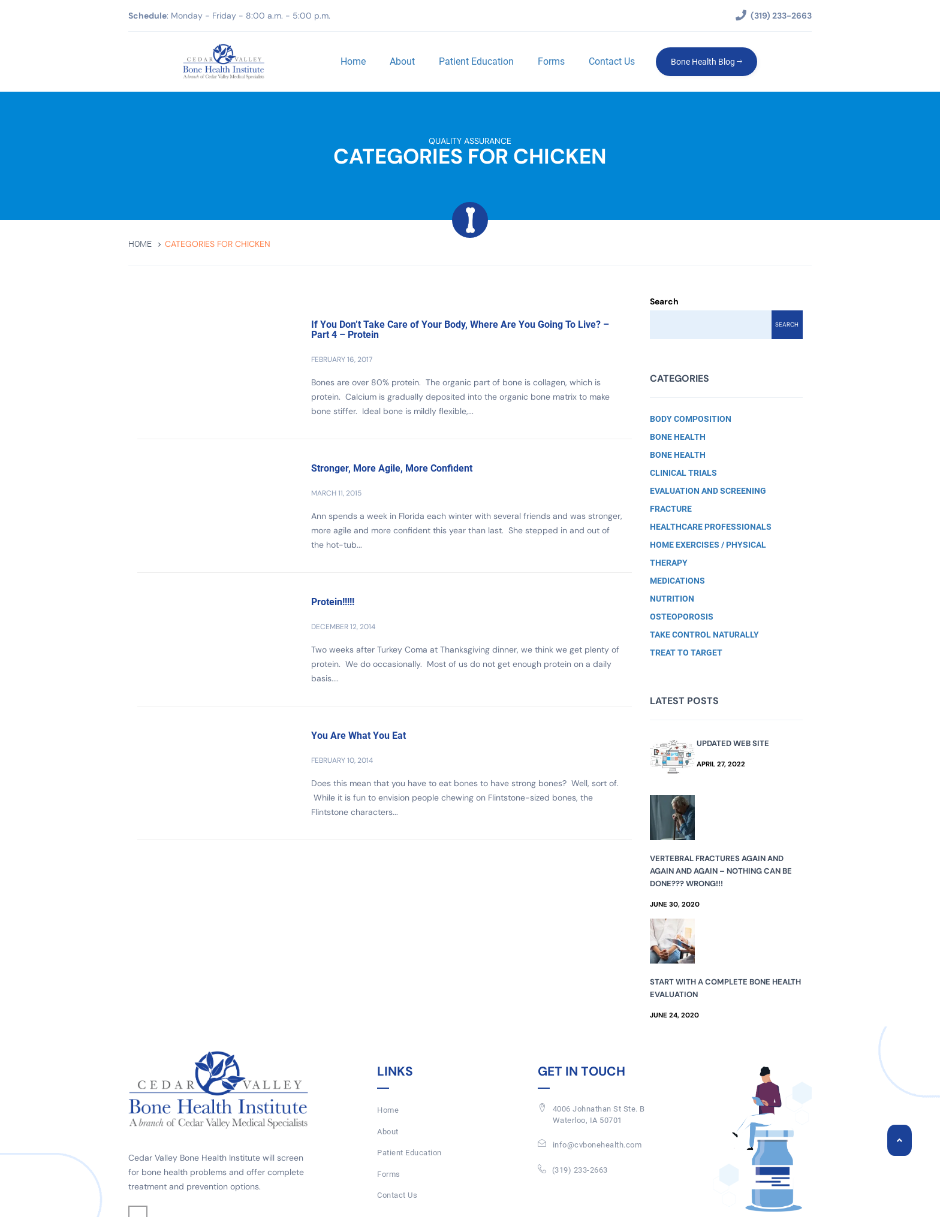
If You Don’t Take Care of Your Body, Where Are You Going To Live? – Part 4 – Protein (460, 329)
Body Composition (690, 419)
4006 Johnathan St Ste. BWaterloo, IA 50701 (599, 1114)
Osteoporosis (681, 616)
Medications (677, 580)
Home (353, 61)
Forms (551, 61)
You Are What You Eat (358, 735)
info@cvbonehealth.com (597, 1144)
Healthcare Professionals (711, 527)
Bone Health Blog (706, 62)
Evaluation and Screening (708, 491)
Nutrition (672, 598)
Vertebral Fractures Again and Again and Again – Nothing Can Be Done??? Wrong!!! (721, 871)
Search (664, 301)
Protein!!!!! (332, 602)
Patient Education (476, 61)
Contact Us (612, 61)
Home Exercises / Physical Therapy (708, 553)
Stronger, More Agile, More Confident (391, 468)
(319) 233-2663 (580, 1169)
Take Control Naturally (704, 634)
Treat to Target (686, 652)
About (402, 61)
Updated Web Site (733, 743)
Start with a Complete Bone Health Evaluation (725, 988)
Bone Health (678, 437)
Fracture (671, 509)
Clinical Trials (683, 473)
